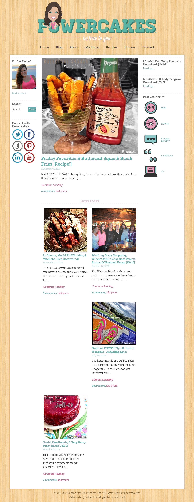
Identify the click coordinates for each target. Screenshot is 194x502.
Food (163, 108)
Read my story (19, 93)
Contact (148, 47)
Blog (59, 47)
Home (44, 47)
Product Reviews (165, 140)
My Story (92, 47)
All (162, 172)
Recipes (111, 47)
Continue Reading (51, 185)
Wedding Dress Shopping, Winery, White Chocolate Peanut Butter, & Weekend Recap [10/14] (113, 259)
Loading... (149, 68)
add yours (61, 191)
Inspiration (167, 156)
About (74, 47)
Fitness (129, 47)
